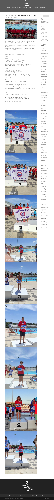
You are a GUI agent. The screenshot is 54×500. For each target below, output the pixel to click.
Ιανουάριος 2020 (44, 170)
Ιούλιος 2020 (43, 160)
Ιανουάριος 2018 (44, 209)
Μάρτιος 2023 (43, 110)
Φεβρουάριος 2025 (44, 72)
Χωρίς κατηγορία (44, 227)
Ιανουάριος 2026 (44, 55)
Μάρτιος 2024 (43, 90)
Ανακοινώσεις (13, 7)
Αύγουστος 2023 (44, 102)
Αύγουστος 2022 (44, 121)
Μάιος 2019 (43, 183)
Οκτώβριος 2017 (44, 214)
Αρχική (8, 7)
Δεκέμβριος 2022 (44, 115)
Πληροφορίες (42, 7)
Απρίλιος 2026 (43, 50)
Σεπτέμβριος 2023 (44, 100)
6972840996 (12, 0)
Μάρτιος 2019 (43, 186)
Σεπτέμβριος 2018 (44, 196)
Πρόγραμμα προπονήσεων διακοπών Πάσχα (44, 29)
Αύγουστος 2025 (44, 63)
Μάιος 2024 (43, 87)
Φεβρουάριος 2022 (44, 131)
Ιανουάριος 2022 (44, 132)
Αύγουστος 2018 (44, 197)
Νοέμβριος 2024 (44, 77)
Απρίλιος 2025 (43, 69)
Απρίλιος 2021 (43, 147)
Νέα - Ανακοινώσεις (14, 17)
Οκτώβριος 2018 (44, 194)
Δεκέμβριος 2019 (44, 171)
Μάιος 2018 (43, 202)
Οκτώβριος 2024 (44, 79)
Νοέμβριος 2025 (44, 58)
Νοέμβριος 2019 (44, 173)
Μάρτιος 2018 (43, 205)
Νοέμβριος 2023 (44, 97)
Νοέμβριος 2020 (44, 154)
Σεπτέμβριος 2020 (44, 157)
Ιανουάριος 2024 (44, 94)
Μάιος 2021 (43, 145)
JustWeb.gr (21, 498)
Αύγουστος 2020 (44, 158)
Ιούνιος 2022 (43, 124)
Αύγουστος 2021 (44, 141)
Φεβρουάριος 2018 (44, 207)
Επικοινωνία (44, 495)
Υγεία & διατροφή (44, 224)
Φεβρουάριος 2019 (44, 188)
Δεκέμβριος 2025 (44, 56)
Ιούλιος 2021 (43, 142)
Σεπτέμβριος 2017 (44, 215)
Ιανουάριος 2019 (44, 189)
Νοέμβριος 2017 (44, 212)
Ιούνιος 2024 (43, 85)
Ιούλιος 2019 (43, 180)
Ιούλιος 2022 (43, 123)
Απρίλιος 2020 (43, 165)
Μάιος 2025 (43, 68)
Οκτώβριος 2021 (44, 137)
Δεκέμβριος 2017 (44, 210)
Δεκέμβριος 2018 (44, 191)
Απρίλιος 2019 (43, 184)
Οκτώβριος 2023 (44, 98)
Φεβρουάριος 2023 (44, 111)
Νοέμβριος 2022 (44, 116)
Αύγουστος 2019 (44, 178)
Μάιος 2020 (43, 163)
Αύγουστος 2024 (44, 82)
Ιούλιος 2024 (43, 84)
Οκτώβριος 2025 (44, 60)
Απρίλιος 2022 (43, 128)
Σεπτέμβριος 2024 (44, 81)
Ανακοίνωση (43, 26)
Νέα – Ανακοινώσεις (44, 222)
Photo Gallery (36, 7)
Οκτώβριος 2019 (44, 175)
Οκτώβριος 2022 (44, 118)
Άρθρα (30, 7)
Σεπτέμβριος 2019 (44, 176)
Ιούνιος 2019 (43, 181)
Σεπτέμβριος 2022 (44, 119)
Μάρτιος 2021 (43, 149)
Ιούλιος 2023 (43, 103)
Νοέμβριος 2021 (44, 136)
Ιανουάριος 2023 (44, 113)
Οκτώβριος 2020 (44, 155)
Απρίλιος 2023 (43, 108)
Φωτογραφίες (43, 226)
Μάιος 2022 (43, 126)
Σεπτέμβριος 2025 (44, 61)
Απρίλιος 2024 (43, 89)
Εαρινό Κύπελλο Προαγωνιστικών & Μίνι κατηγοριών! (44, 40)
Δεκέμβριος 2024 (44, 76)
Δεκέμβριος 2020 (44, 152)
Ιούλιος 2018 (43, 199)
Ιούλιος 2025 (43, 64)
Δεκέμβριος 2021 (44, 134)
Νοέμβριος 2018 (44, 192)
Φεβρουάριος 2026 (44, 53)
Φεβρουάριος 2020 (44, 168)
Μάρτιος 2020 (43, 167)
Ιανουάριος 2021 (44, 150)
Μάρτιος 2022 (43, 129)
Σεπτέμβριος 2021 (44, 139)
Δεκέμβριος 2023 (44, 95)
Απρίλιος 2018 (43, 204)
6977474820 (8, 0)
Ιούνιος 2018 (43, 201)
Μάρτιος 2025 (43, 71)
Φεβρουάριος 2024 (44, 92)
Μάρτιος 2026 (43, 51)
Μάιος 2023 (43, 107)
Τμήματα (19, 7)
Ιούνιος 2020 (43, 162)
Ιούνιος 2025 (43, 66)
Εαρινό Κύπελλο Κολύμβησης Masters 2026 (44, 33)
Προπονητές (25, 7)
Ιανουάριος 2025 (44, 74)
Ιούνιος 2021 (43, 144)
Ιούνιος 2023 (43, 105)
